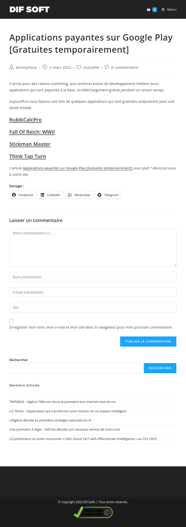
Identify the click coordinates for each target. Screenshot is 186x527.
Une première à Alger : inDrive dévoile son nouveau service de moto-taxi (64, 429)
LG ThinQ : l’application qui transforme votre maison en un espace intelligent (68, 411)
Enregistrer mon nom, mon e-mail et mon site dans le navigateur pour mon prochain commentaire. (91, 327)
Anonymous (26, 67)
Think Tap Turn (27, 156)
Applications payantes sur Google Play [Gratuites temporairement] (77, 168)
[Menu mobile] (167, 9)
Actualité (91, 67)
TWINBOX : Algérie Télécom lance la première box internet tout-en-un (62, 401)
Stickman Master (29, 144)
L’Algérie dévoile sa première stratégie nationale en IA (50, 420)
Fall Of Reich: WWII (32, 131)
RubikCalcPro (25, 119)
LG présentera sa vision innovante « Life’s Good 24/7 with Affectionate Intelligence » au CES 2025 (83, 438)
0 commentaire (124, 67)
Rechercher (18, 360)
